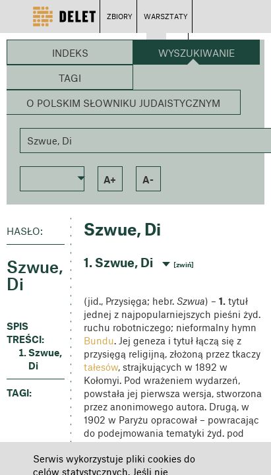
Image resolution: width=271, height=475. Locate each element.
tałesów (101, 367)
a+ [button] (110, 179)
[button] (52, 177)
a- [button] (148, 179)
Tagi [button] (70, 78)
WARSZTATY (166, 16)
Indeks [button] (70, 53)
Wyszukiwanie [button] (196, 53)
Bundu (99, 340)
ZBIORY (120, 16)
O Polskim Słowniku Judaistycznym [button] (123, 103)
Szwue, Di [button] (45, 358)
